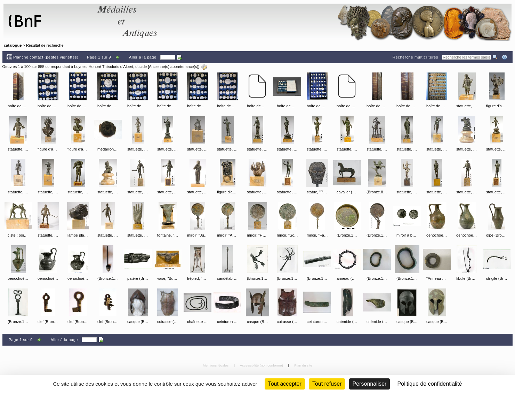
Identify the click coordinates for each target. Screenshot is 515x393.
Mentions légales (216, 365)
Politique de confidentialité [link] (429, 384)
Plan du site (303, 365)
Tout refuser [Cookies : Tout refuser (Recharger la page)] (326, 384)
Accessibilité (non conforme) (262, 365)
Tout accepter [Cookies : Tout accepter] (284, 384)
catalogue (13, 45)
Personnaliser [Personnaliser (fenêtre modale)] (370, 384)
